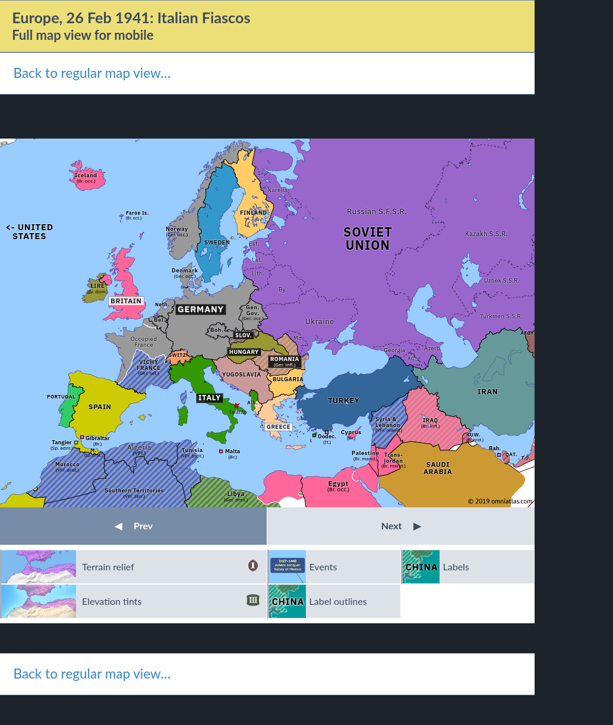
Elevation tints (171, 601)
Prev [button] (134, 525)
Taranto (238, 412)
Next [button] (401, 525)
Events (323, 566)
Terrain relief (171, 567)
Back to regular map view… (91, 73)
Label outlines (338, 601)
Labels (456, 566)
